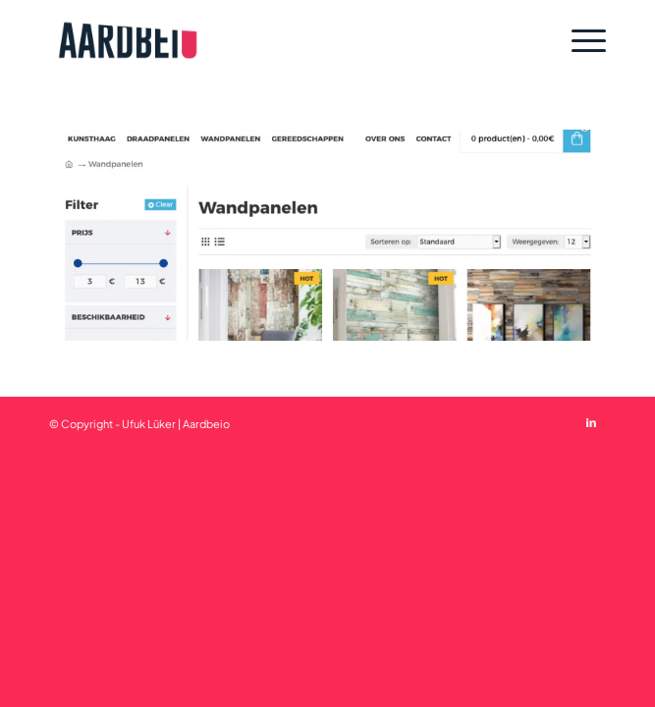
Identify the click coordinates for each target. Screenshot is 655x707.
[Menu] (579, 40)
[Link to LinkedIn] (591, 422)
